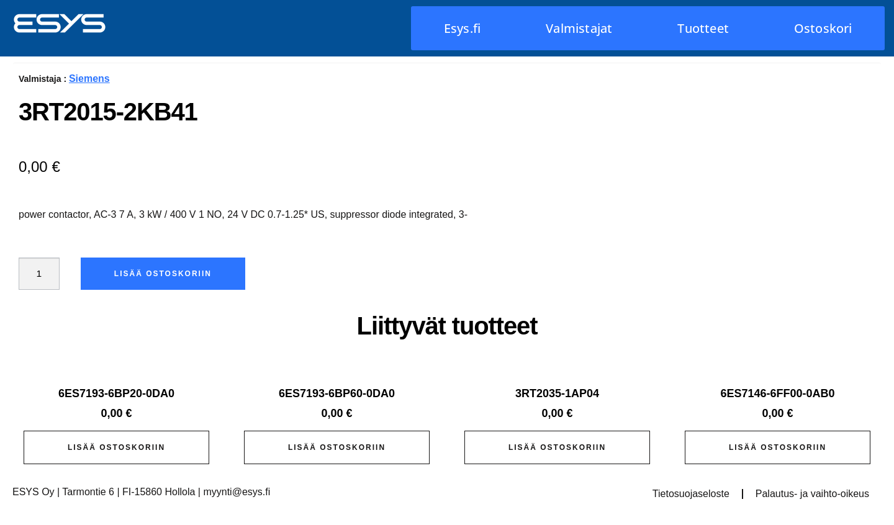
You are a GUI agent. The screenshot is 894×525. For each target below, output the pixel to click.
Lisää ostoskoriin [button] (116, 447)
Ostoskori (823, 28)
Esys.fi (462, 28)
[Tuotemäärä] (40, 274)
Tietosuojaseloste (690, 493)
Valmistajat (579, 28)
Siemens (89, 78)
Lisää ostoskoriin (164, 273)
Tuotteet (703, 28)
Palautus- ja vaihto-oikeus (812, 493)
